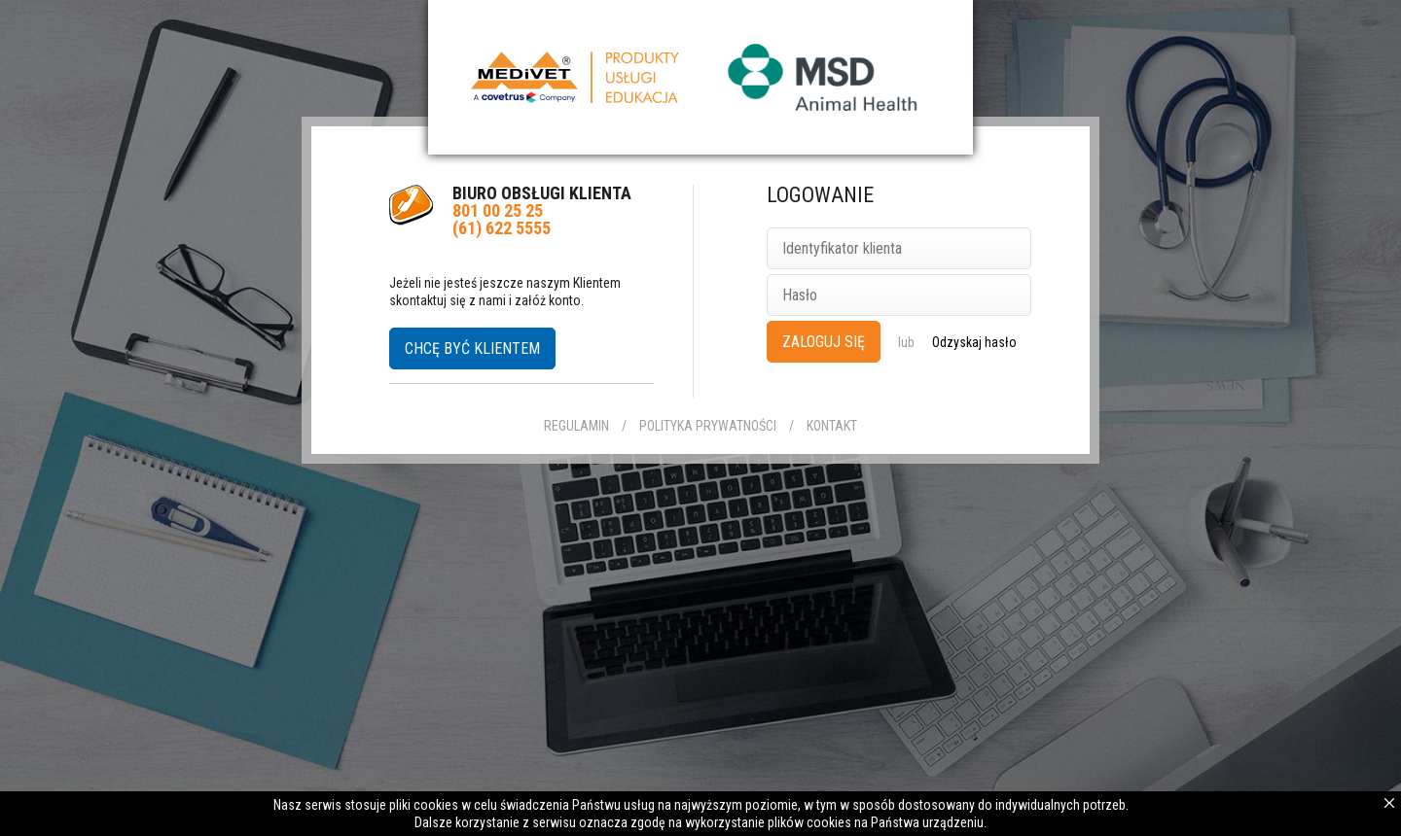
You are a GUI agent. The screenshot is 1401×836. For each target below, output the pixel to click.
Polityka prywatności (707, 426)
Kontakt (832, 426)
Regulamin (576, 426)
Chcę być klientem (472, 348)
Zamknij (1389, 803)
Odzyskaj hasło (974, 342)
